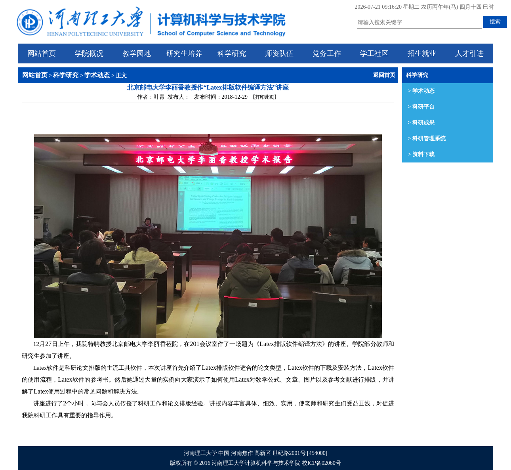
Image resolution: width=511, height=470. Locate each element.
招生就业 (422, 53)
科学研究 (231, 53)
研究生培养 (184, 53)
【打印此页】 (264, 97)
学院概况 (89, 53)
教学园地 (136, 53)
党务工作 (327, 53)
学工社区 (374, 53)
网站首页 (41, 53)
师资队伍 (279, 53)
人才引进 (469, 53)
